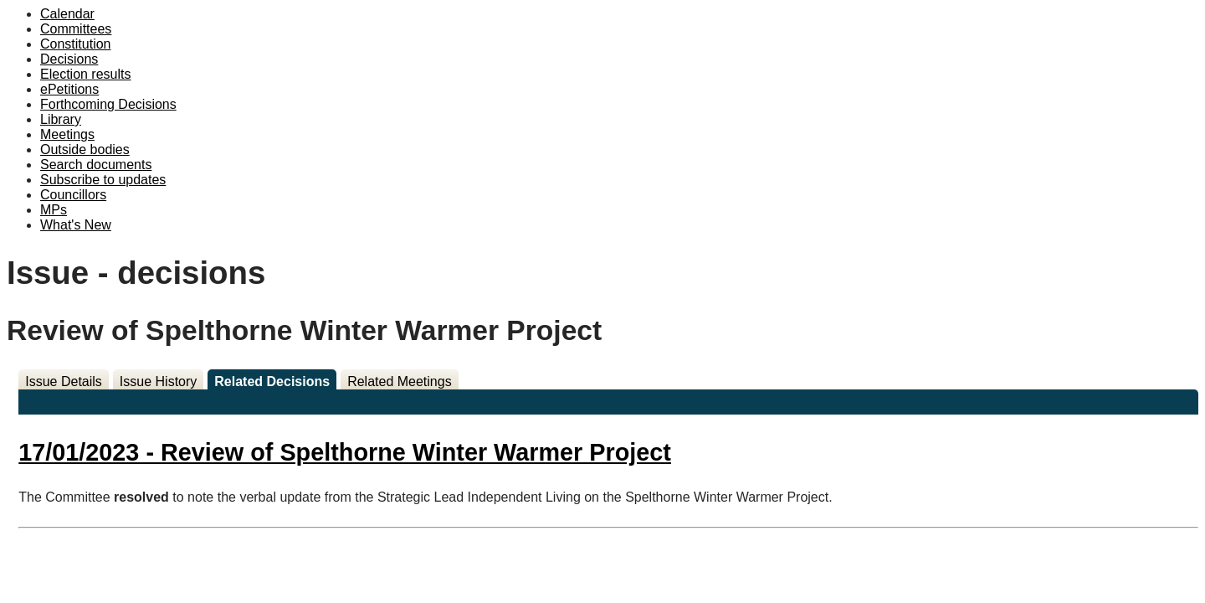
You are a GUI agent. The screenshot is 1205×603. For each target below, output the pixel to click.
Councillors (73, 195)
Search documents (95, 164)
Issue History (158, 381)
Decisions (69, 59)
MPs (53, 210)
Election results (85, 74)
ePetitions (69, 89)
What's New (75, 225)
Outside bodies (85, 149)
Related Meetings (399, 381)
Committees (75, 29)
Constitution (75, 44)
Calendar (67, 14)
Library (60, 119)
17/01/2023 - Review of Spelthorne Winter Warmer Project (344, 452)
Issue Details (63, 381)
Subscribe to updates (103, 180)
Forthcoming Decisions (108, 104)
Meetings (67, 134)
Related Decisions (272, 381)
